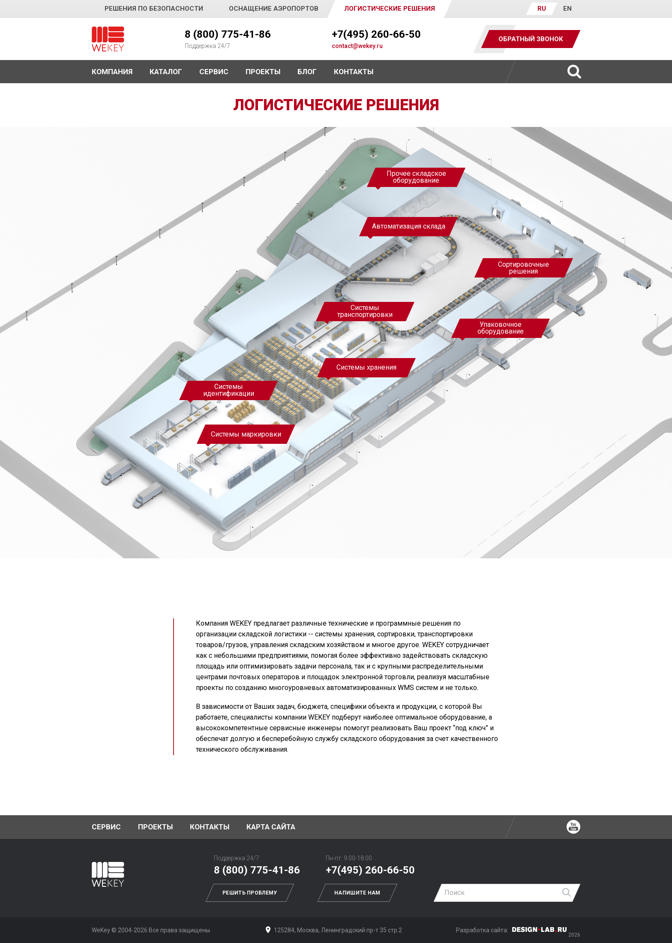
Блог (307, 71)
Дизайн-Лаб (539, 929)
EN (567, 8)
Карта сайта (270, 826)
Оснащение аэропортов (273, 8)
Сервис (213, 71)
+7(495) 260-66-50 (376, 34)
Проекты (155, 826)
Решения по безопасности (154, 8)
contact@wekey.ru (357, 45)
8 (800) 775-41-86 (228, 34)
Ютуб (573, 827)
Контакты (353, 71)
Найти (567, 893)
